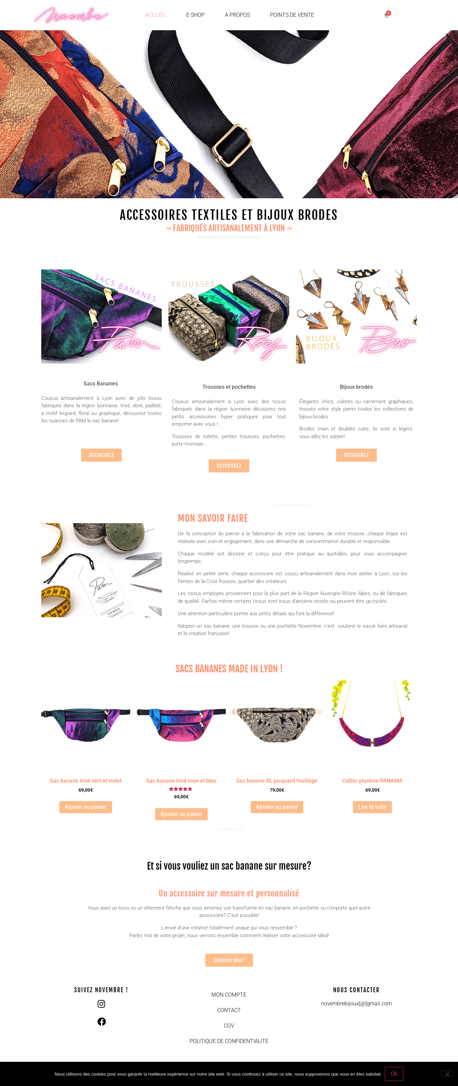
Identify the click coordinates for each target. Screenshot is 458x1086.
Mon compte (228, 995)
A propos (237, 15)
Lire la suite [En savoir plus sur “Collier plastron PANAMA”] (372, 807)
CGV (229, 1025)
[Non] (447, 1074)
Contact (229, 1010)
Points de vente (292, 15)
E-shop (195, 15)
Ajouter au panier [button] (86, 807)
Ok (394, 1074)
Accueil (155, 15)
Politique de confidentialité (229, 1041)
